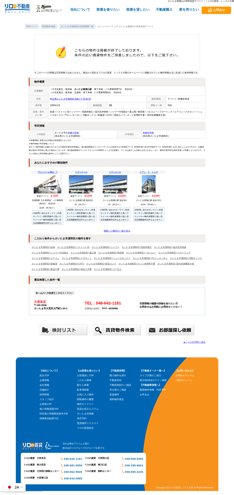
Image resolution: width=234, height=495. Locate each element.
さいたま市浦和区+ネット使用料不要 (137, 263)
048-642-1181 (73, 458)
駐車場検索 (83, 389)
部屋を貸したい (137, 9)
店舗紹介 (44, 389)
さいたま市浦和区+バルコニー (141, 252)
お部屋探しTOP (85, 375)
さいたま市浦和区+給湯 (43, 247)
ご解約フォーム (183, 380)
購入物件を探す (118, 375)
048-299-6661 (134, 465)
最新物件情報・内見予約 (153, 389)
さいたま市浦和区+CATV (71, 263)
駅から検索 (83, 385)
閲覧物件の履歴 (85, 399)
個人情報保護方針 (49, 408)
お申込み (144, 394)
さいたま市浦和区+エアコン (45, 258)
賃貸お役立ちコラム (87, 408)
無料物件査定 (117, 399)
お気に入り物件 (85, 394)
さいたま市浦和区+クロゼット (77, 258)
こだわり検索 (84, 380)
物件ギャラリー (85, 404)
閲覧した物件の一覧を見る (117, 231)
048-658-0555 (134, 458)
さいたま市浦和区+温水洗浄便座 (170, 247)
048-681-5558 (73, 465)
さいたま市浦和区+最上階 (83, 252)
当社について (80, 9)
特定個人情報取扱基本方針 (54, 413)
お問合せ (219, 10)
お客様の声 (46, 404)
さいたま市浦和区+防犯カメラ (101, 263)
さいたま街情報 (85, 413)
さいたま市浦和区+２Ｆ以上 (108, 269)
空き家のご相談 (118, 389)
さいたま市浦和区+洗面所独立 (137, 247)
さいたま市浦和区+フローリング (174, 252)
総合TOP (44, 375)
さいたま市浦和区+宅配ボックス (186, 258)
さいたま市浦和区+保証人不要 (77, 269)
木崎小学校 (73, 132)
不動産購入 (164, 9)
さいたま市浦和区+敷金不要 (45, 269)
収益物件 (114, 394)
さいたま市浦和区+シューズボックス (112, 258)
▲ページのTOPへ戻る (194, 342)
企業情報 (44, 380)
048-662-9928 (73, 471)
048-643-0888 (73, 478)
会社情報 (44, 385)
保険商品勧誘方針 (49, 418)
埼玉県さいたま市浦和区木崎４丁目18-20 (70, 99)
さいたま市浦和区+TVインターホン (150, 258)
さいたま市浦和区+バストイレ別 (73, 247)
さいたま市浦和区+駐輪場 (44, 263)
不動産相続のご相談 (120, 385)
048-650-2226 (134, 471)
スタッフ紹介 (47, 399)
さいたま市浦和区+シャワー (105, 247)
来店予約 (82, 418)
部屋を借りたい (108, 9)
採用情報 (44, 394)
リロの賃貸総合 (85, 428)
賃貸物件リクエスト (87, 423)
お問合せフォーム (184, 375)
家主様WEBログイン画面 (153, 380)
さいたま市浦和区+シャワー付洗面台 (50, 252)
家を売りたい (189, 9)
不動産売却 (116, 380)
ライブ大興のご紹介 (150, 375)
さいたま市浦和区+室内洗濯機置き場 (175, 263)
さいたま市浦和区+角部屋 (111, 252)
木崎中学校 (148, 132)
